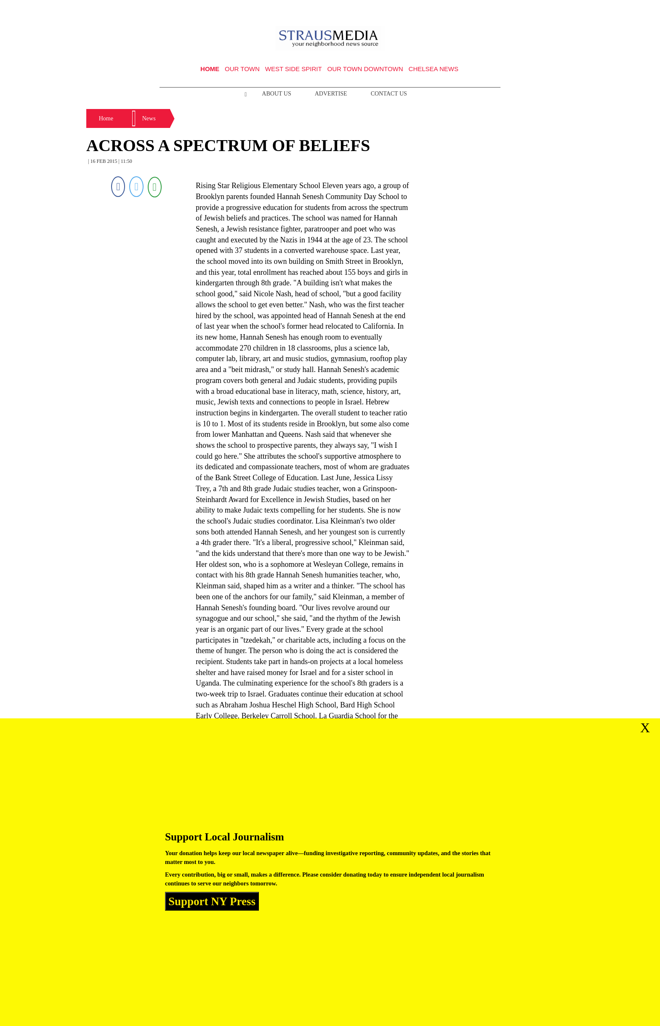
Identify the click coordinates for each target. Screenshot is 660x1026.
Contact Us (389, 93)
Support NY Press (211, 901)
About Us (276, 93)
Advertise (331, 93)
